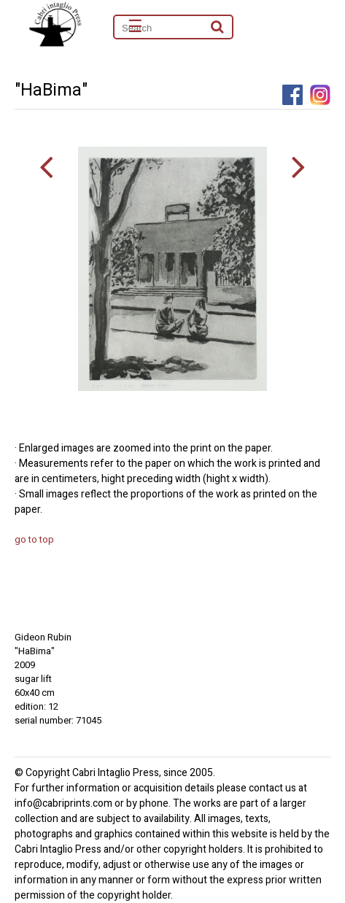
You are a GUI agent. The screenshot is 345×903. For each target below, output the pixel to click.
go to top (34, 539)
